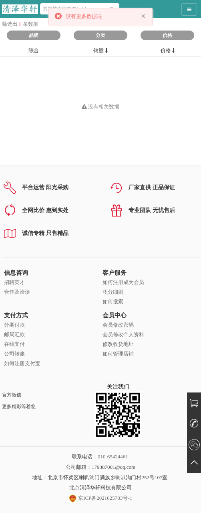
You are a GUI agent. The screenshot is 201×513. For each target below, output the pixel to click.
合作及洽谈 (17, 292)
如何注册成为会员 (123, 282)
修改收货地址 (118, 344)
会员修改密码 (118, 325)
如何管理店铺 (118, 354)
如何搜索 (113, 301)
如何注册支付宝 (22, 363)
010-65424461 (113, 457)
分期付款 (14, 325)
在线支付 (14, 344)
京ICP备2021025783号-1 (100, 498)
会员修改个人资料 (123, 334)
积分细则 (113, 292)
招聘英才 (14, 282)
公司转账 (14, 354)
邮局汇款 (14, 334)
